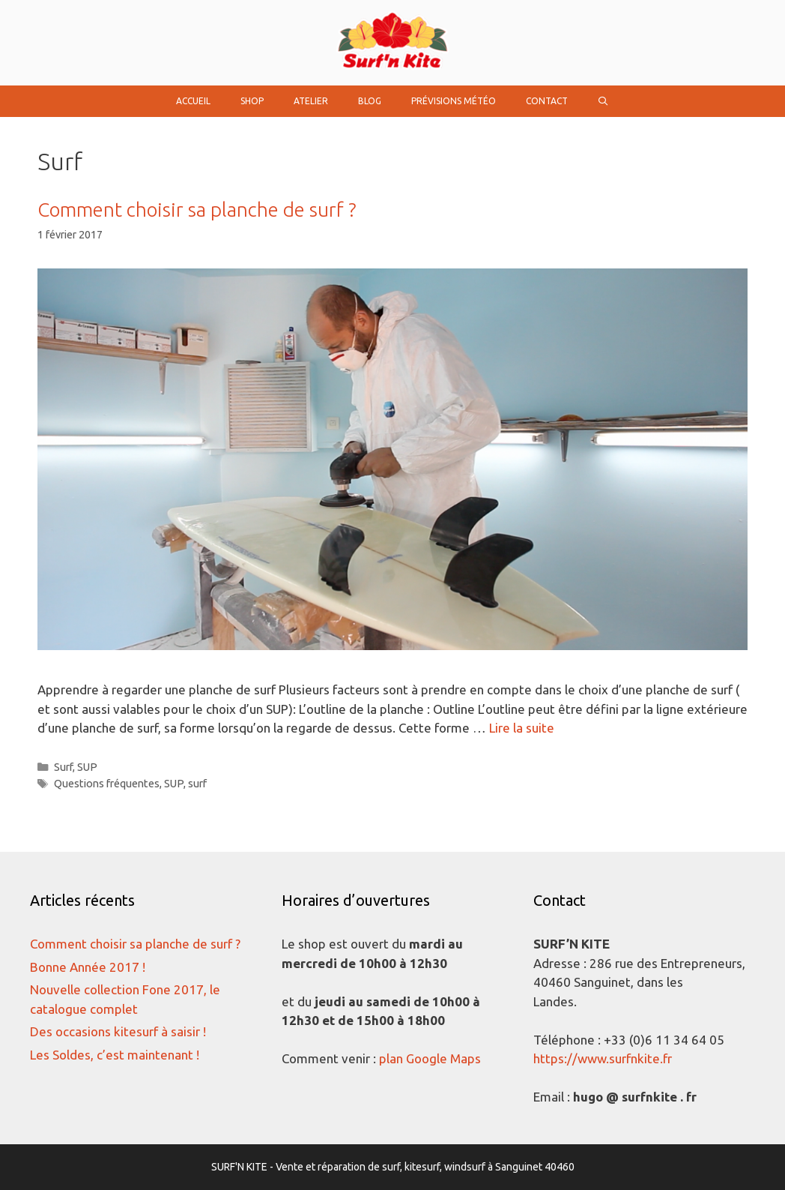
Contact (547, 101)
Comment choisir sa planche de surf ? (197, 209)
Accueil (193, 101)
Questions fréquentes (107, 784)
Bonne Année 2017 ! (87, 967)
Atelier (311, 101)
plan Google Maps (430, 1058)
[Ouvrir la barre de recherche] (603, 101)
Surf (63, 767)
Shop (252, 101)
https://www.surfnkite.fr (602, 1058)
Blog (369, 101)
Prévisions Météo (453, 101)
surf (197, 784)
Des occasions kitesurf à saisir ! (118, 1031)
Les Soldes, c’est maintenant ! (114, 1055)
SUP (87, 767)
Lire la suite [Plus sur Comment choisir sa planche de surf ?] (521, 728)
